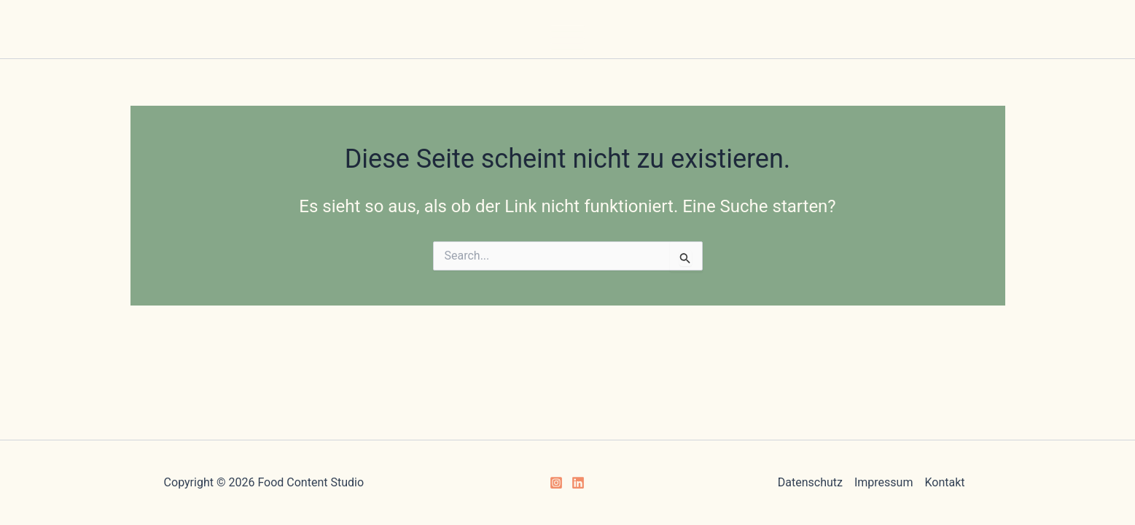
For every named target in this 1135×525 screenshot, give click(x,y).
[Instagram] (556, 482)
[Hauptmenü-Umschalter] (567, 40)
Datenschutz (810, 482)
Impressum (883, 482)
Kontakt (944, 482)
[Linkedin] (578, 482)
